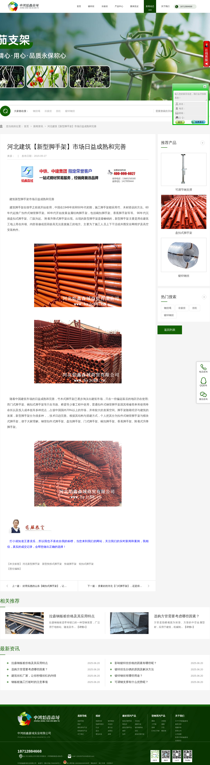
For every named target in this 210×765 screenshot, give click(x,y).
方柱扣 (137, 721)
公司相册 (178, 734)
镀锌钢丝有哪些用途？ (129, 675)
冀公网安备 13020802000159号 (76, 763)
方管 (162, 727)
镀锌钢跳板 (139, 727)
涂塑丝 (110, 731)
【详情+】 (82, 627)
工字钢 (154, 724)
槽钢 (153, 721)
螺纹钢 (163, 731)
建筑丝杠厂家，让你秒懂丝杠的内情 (33, 675)
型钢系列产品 (82, 731)
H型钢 (163, 721)
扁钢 (162, 724)
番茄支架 (99, 734)
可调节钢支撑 (183, 189)
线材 (79, 724)
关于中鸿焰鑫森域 (181, 721)
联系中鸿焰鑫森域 (181, 737)
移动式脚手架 (139, 734)
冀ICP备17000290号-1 (52, 763)
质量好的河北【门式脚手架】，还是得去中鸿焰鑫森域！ (121, 586)
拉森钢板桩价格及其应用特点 (72, 616)
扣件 (123, 734)
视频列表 (178, 727)
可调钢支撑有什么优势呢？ (131, 681)
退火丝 (110, 727)
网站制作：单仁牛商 (98, 763)
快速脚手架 (70, 563)
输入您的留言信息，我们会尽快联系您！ (191, 96)
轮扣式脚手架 (86, 563)
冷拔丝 (48, 111)
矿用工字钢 (155, 731)
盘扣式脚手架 (183, 232)
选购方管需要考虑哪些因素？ (177, 616)
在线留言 (178, 740)
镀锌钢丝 (70, 111)
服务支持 (178, 724)
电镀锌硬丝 (100, 724)
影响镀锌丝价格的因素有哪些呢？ (136, 663)
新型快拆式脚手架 (52, 563)
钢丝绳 (36, 111)
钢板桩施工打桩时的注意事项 (29, 681)
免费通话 (199, 122)
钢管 (123, 731)
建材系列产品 (82, 727)
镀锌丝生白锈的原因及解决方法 (134, 669)
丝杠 (58, 111)
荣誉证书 (178, 731)
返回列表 (169, 329)
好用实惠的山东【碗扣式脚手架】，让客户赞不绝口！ (45, 586)
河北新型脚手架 (31, 563)
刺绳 (109, 734)
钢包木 (124, 724)
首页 (27, 126)
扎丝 (97, 727)
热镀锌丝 (99, 721)
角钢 (153, 727)
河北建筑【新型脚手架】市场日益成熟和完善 (71, 126)
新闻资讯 (38, 126)
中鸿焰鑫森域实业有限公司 (39, 725)
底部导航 (82, 716)
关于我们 (81, 734)
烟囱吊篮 (138, 724)
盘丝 (97, 731)
